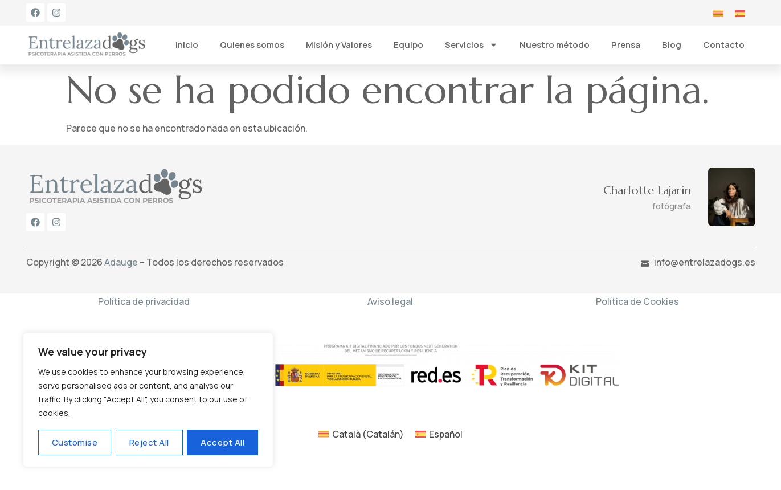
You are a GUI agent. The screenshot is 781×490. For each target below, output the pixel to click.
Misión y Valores (339, 45)
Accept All (222, 442)
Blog (671, 45)
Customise (75, 442)
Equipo (408, 45)
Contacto (724, 45)
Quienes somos (252, 45)
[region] (148, 400)
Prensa (625, 45)
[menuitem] (718, 13)
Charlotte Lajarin (647, 190)
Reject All (149, 442)
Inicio (186, 45)
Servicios (471, 45)
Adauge (121, 262)
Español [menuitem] (446, 434)
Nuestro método (555, 45)
